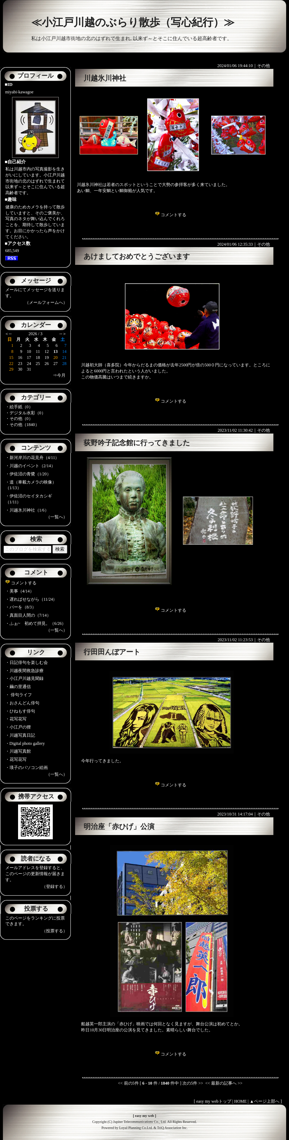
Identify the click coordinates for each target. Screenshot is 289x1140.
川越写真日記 (22, 735)
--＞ (63, 333)
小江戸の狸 (20, 727)
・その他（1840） (22, 424)
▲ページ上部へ (264, 1101)
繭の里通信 (20, 686)
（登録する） (54, 886)
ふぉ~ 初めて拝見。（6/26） (38, 623)
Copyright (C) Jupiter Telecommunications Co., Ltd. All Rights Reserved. (144, 1122)
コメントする (20, 582)
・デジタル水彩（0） (25, 412)
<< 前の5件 (128, 1083)
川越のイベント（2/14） (32, 465)
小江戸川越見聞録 (27, 678)
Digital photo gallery (27, 743)
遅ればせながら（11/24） (33, 599)
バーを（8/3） (23, 607)
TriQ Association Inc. (172, 1128)
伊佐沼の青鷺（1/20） (30, 473)
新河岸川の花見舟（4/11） (35, 457)
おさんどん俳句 (24, 702)
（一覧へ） (56, 516)
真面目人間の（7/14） (30, 615)
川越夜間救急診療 (27, 670)
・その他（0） (19, 418)
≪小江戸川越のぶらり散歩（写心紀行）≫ (132, 22)
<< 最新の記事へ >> (223, 1083)
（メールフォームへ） (46, 302)
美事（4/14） (22, 591)
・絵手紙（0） (19, 406)
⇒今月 (59, 375)
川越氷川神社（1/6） (29, 510)
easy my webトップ (213, 1101)
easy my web (144, 1116)
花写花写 (18, 718)
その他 (263, 65)
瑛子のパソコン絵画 (29, 767)
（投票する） (54, 930)
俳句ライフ (21, 694)
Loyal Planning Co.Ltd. (135, 1128)
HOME (240, 1101)
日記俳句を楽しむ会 (29, 662)
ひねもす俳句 (22, 711)
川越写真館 (20, 751)
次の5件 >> (192, 1083)
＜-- (8, 333)
